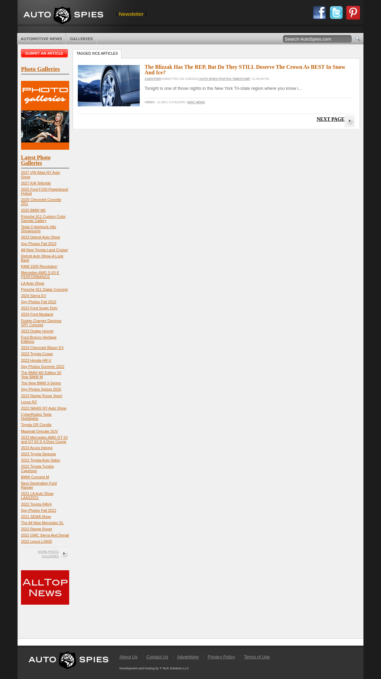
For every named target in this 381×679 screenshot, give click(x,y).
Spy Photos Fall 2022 (38, 302)
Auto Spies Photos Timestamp (224, 79)
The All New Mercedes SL (42, 523)
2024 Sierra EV (33, 296)
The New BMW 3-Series (41, 383)
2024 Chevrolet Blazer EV (42, 348)
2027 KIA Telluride (36, 183)
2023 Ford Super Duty (39, 308)
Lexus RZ (29, 402)
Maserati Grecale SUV (39, 431)
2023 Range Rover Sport (41, 396)
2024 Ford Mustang (37, 314)
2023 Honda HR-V (36, 360)
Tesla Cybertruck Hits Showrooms (38, 229)
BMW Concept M (35, 477)
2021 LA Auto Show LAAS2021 (37, 495)
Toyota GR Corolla (36, 425)
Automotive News (41, 38)
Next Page (331, 119)
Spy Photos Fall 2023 (38, 244)
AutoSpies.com (63, 16)
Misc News (196, 102)
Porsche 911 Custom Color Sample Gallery (43, 218)
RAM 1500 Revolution (39, 266)
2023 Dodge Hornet (37, 331)
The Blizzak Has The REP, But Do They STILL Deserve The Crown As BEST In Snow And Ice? (245, 69)
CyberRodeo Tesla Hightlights (36, 416)
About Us (128, 656)
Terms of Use (257, 656)
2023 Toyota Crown (37, 354)
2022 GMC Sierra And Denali (45, 535)
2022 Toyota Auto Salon (40, 460)
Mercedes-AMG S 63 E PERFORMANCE (40, 274)
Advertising (188, 656)
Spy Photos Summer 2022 (42, 366)
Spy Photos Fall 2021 (38, 510)
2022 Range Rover (36, 529)
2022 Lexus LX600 (36, 541)
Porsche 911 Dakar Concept (44, 289)
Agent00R (153, 79)
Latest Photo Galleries (36, 160)
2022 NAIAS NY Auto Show (43, 408)
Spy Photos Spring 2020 (41, 389)
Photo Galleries (81, 38)
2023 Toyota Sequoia (38, 454)
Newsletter (131, 14)
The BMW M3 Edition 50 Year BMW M (41, 375)
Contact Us (157, 656)
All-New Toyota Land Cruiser (44, 250)
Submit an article (45, 53)
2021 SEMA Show (36, 516)
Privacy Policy (221, 656)
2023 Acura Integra (36, 448)
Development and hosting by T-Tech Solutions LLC (154, 668)
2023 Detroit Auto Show (40, 237)
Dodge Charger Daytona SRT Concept (41, 323)
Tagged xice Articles (97, 53)
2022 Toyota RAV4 (36, 504)
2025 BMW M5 (33, 210)
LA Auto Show (32, 283)
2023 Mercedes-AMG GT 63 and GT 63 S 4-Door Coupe (44, 439)
